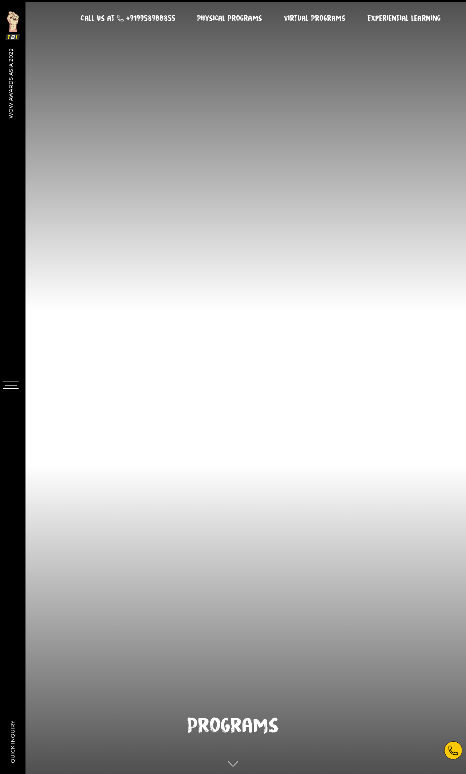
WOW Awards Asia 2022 (11, 83)
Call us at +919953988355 (127, 15)
